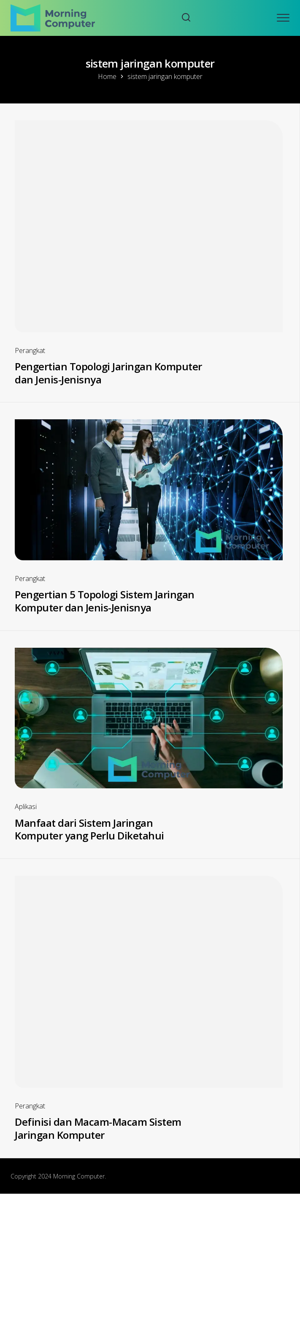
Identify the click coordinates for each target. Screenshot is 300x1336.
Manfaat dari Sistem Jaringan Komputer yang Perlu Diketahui (89, 829)
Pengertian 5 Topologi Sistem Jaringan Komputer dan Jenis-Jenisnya (105, 600)
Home (107, 76)
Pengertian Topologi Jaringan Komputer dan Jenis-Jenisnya (108, 372)
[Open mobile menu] (283, 18)
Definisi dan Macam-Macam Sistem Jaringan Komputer (98, 1128)
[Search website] (186, 18)
